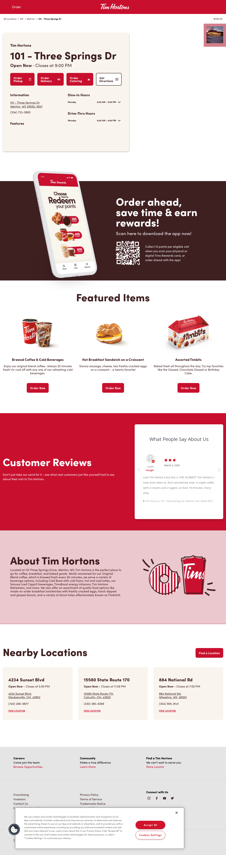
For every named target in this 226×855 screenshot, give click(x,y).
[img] (172, 798)
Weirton (31, 18)
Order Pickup (22, 79)
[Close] (177, 813)
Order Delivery (50, 79)
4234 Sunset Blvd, (24, 695)
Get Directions (108, 79)
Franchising (21, 795)
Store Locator (155, 767)
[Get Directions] (37, 104)
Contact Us (20, 803)
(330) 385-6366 (94, 704)
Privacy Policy (89, 795)
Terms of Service (91, 799)
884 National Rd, (173, 695)
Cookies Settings (150, 835)
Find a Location (209, 653)
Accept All (150, 825)
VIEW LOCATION (16, 710)
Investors (19, 799)
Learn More (88, 767)
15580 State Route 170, (99, 695)
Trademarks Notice (92, 803)
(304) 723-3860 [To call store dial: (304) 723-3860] (20, 112)
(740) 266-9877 (18, 704)
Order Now (37, 388)
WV (21, 18)
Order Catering (80, 79)
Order (16, 7)
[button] (14, 829)
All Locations (10, 18)
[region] (99, 828)
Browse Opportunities (28, 767)
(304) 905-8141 (169, 704)
